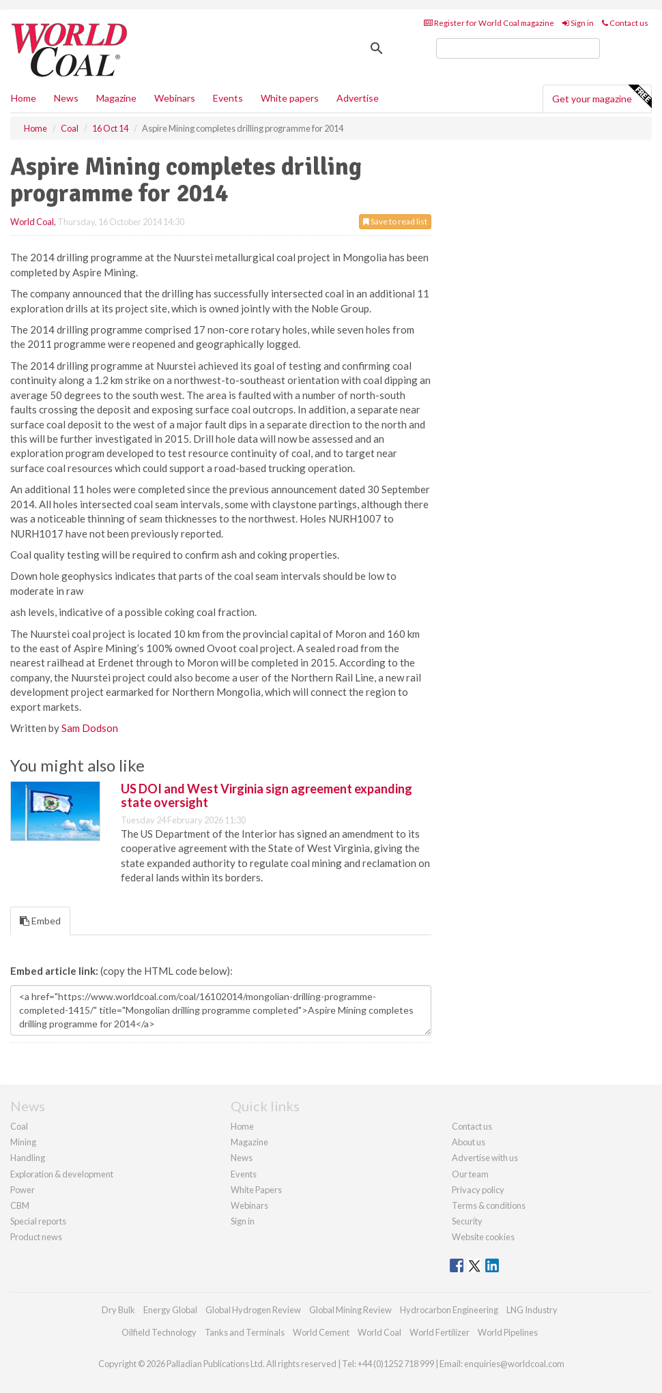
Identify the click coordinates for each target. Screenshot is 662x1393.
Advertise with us (485, 1157)
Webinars (174, 98)
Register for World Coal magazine (489, 22)
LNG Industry (532, 1309)
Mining (23, 1142)
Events (228, 98)
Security (467, 1221)
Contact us (625, 22)
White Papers (256, 1189)
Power (22, 1189)
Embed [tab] (40, 920)
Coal (19, 1126)
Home (23, 98)
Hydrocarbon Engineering (449, 1309)
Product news (36, 1236)
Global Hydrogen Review (253, 1309)
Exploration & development (61, 1174)
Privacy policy (478, 1189)
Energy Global (170, 1309)
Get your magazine (601, 96)
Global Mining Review (350, 1309)
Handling (27, 1157)
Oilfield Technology (159, 1332)
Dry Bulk (118, 1309)
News (242, 1157)
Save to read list (395, 221)
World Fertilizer (439, 1332)
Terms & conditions (489, 1205)
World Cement (321, 1332)
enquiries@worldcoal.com (514, 1363)
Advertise (357, 98)
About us (468, 1142)
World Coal (32, 221)
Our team (470, 1174)
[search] (518, 48)
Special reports (38, 1221)
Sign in (578, 22)
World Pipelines (508, 1332)
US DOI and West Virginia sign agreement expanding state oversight (266, 795)
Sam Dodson (89, 728)
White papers (290, 98)
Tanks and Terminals (245, 1332)
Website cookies (483, 1236)
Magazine (116, 98)
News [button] (66, 98)
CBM (19, 1205)
